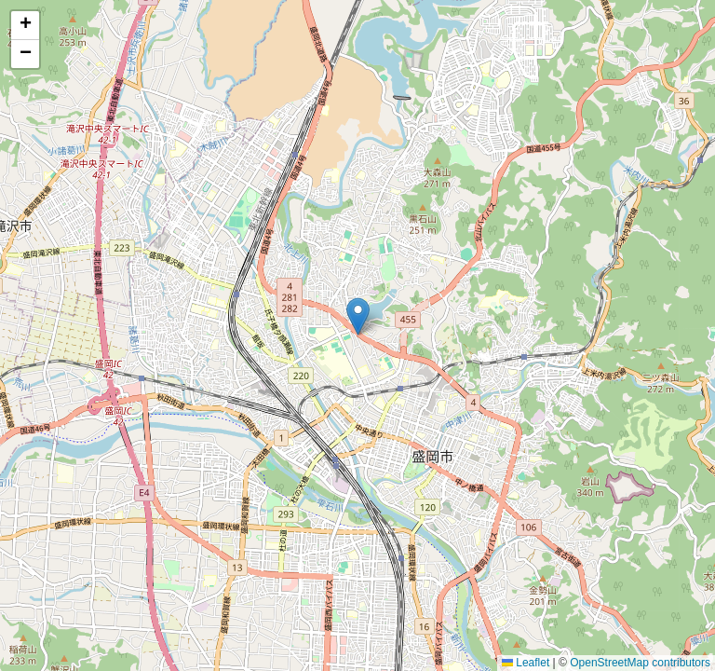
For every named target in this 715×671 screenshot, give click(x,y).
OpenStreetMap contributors (640, 662)
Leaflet (525, 662)
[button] (358, 316)
